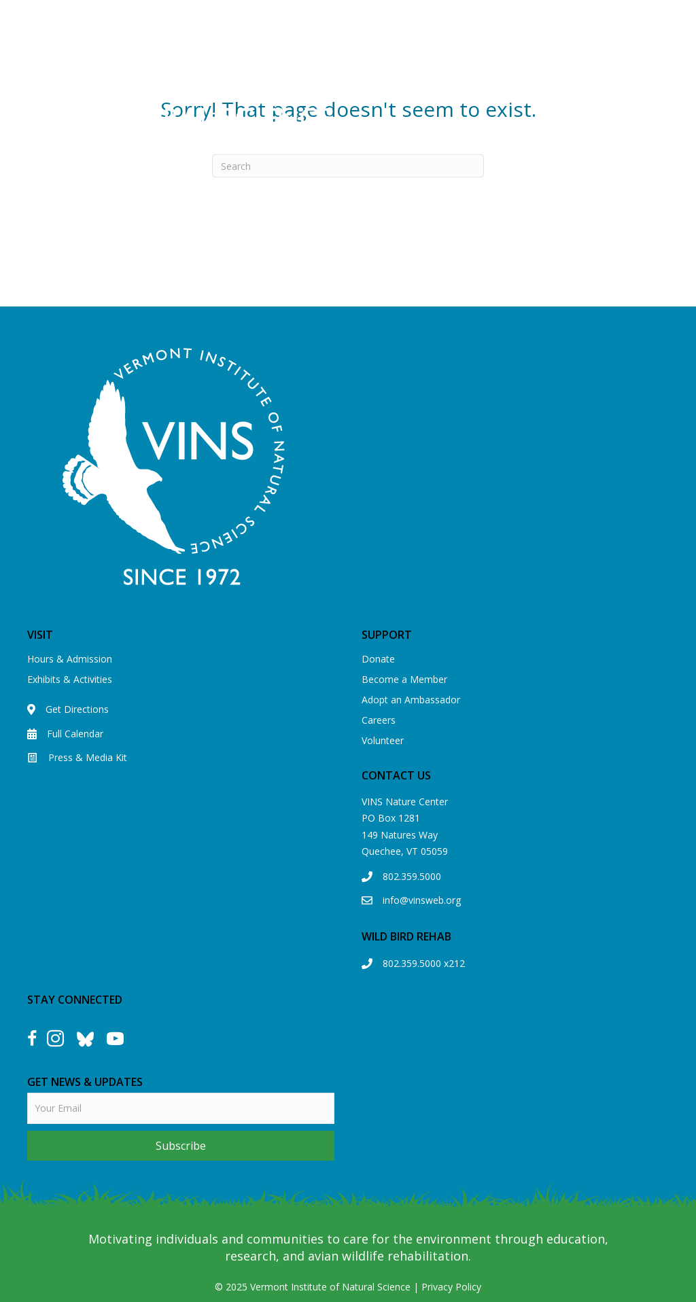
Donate (378, 658)
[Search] (348, 165)
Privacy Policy (451, 1286)
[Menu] (515, 96)
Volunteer (383, 740)
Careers (379, 720)
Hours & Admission (69, 658)
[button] (180, 1146)
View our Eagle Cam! (468, 17)
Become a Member (404, 679)
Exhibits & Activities (69, 679)
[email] (180, 1108)
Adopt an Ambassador (411, 699)
